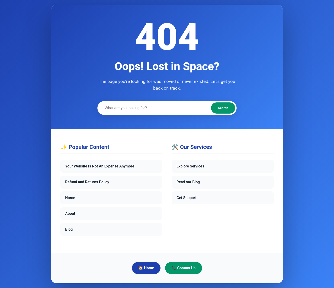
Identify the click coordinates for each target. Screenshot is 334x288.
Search (223, 108)
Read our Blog (188, 182)
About (70, 213)
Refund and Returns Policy (87, 182)
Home (70, 198)
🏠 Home (146, 268)
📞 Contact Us (184, 268)
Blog (69, 229)
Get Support (186, 198)
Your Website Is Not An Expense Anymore (99, 166)
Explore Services (190, 166)
